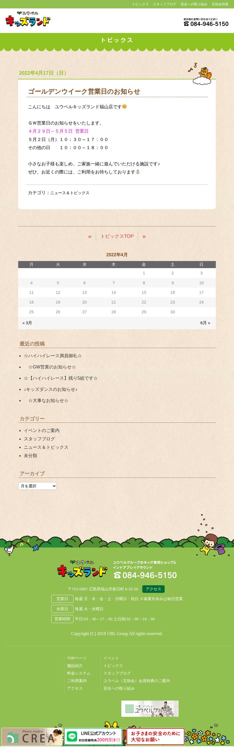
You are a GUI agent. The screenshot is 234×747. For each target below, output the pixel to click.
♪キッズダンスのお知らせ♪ (50, 389)
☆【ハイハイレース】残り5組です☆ (61, 377)
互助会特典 (220, 4)
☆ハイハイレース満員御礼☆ (53, 355)
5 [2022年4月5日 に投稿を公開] (58, 282)
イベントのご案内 (42, 430)
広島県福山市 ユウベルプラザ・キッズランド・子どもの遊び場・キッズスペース (82, 570)
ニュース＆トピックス (72, 192)
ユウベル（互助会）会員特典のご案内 (136, 682)
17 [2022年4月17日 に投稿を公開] (201, 292)
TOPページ (77, 659)
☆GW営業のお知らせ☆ (50, 366)
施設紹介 (75, 666)
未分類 (30, 455)
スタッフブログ (164, 4)
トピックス (140, 4)
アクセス (153, 590)
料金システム (79, 674)
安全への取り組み (194, 4)
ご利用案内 (77, 682)
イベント (111, 659)
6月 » (205, 323)
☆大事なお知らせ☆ (46, 400)
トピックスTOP (117, 236)
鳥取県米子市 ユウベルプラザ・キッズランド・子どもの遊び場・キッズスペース (28, 19)
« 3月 (27, 323)
